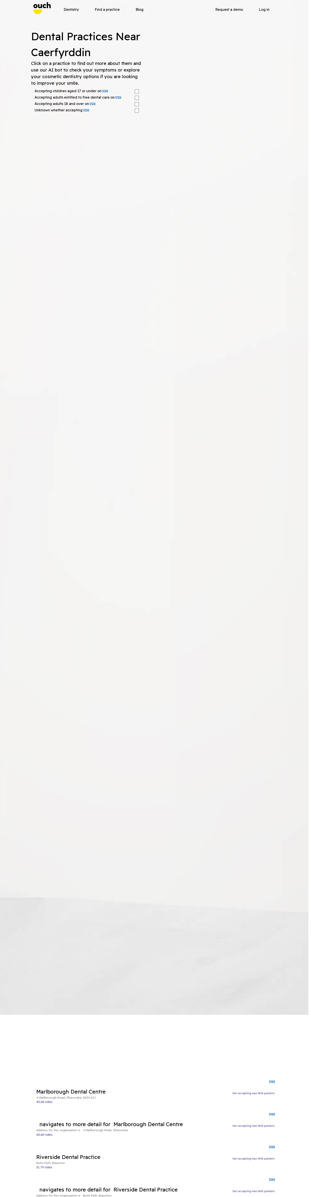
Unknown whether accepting (62, 110)
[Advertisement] (155, 1047)
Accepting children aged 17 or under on (71, 91)
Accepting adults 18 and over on (65, 103)
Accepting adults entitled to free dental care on (78, 97)
